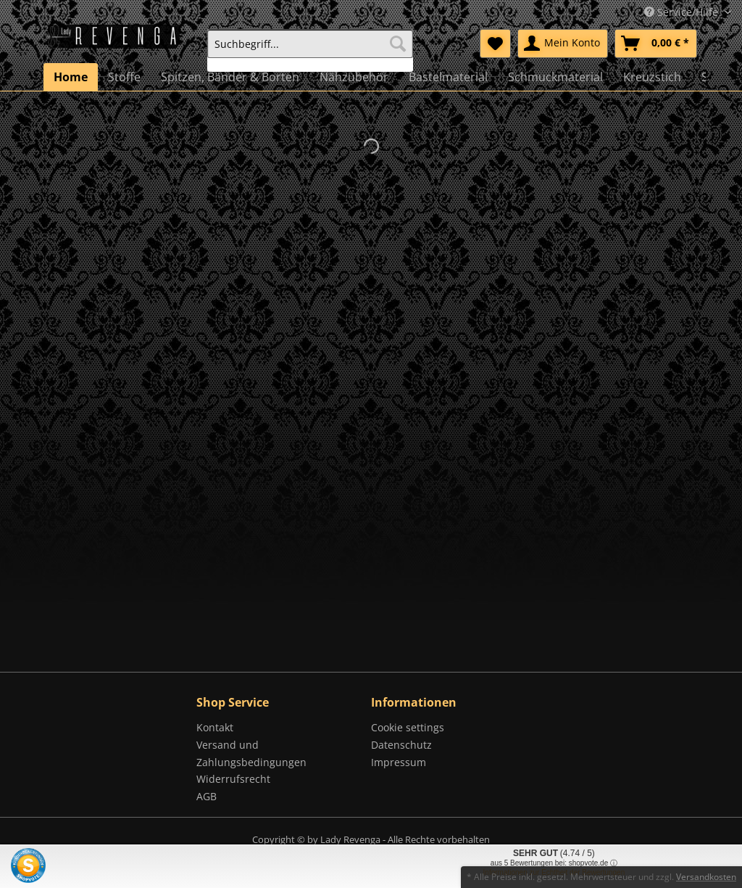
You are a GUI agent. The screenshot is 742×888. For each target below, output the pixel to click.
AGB (206, 796)
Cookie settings (407, 727)
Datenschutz (401, 745)
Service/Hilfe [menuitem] (682, 12)
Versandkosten (706, 877)
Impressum (398, 762)
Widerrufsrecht (233, 779)
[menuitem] (310, 50)
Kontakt (214, 727)
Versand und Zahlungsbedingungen (251, 753)
